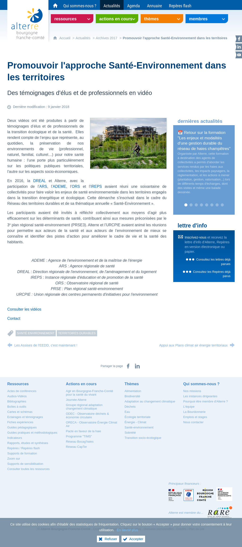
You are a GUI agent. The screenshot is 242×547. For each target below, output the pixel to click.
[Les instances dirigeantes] (200, 396)
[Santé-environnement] (139, 427)
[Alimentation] (133, 391)
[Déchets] (130, 406)
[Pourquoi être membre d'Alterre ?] (205, 401)
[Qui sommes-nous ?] (80, 5)
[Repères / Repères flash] (23, 448)
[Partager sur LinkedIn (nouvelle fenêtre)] (137, 366)
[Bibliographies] (16, 401)
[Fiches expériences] (20, 422)
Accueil (65, 38)
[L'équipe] (188, 406)
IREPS (96, 186)
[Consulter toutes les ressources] (28, 469)
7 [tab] (217, 205)
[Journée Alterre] (76, 400)
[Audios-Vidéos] (17, 396)
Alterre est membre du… (186, 512)
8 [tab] (222, 205)
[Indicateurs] (14, 438)
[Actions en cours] (81, 384)
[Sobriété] (130, 432)
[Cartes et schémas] (20, 412)
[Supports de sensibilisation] (25, 464)
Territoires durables (76, 333)
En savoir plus (127, 530)
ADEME (59, 186)
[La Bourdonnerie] (194, 412)
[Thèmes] (132, 384)
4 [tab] (201, 205)
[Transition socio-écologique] (143, 438)
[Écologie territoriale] (138, 417)
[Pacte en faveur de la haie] (83, 431)
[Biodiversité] (132, 396)
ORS (76, 186)
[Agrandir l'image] (128, 143)
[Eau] (127, 412)
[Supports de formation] (22, 453)
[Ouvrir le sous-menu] (72, 18)
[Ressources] (18, 384)
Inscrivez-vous (196, 237)
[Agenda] (133, 5)
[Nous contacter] (193, 422)
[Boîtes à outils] (16, 406)
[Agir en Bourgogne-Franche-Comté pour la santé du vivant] (89, 392)
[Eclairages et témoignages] (25, 417)
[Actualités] (112, 5)
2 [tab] (191, 205)
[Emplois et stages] (195, 417)
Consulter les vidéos (24, 309)
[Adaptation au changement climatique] (150, 401)
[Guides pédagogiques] (22, 427)
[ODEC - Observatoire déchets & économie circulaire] (87, 415)
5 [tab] (206, 205)
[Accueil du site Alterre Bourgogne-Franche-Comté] (55, 5)
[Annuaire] (154, 5)
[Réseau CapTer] (76, 447)
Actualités (83, 38)
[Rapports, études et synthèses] (27, 443)
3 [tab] (196, 205)
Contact (13, 318)
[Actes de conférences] (21, 391)
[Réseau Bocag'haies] (80, 441)
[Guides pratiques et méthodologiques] (32, 432)
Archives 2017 (106, 38)
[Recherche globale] (230, 5)
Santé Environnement (36, 333)
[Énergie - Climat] (135, 422)
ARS (43, 186)
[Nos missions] (192, 391)
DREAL (41, 181)
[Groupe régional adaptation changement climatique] (84, 406)
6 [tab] (211, 205)
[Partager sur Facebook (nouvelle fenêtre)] (128, 366)
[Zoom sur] (13, 458)
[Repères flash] (180, 5)
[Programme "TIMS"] (79, 436)
